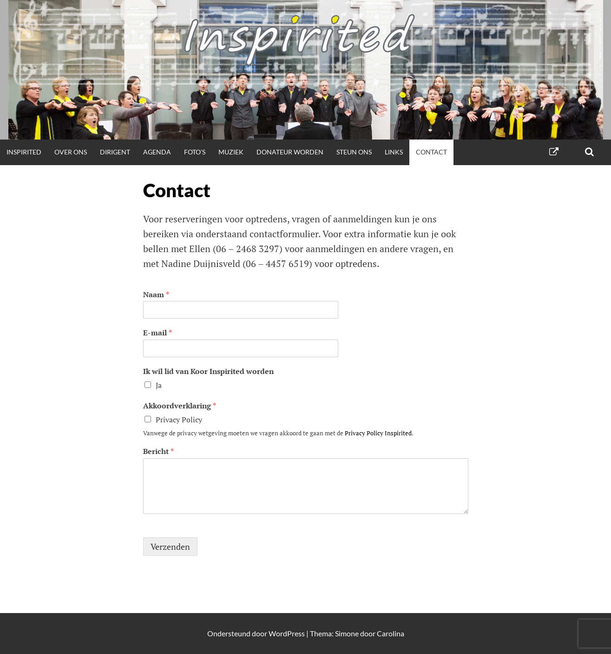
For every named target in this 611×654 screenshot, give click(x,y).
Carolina (390, 633)
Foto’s (194, 152)
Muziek (230, 152)
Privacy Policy (179, 419)
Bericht (158, 451)
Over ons (70, 152)
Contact (431, 152)
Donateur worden (289, 152)
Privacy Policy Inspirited (378, 433)
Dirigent (115, 152)
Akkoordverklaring (179, 406)
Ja (159, 385)
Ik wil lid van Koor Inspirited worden (208, 371)
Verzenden (170, 546)
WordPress (287, 633)
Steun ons (354, 152)
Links (394, 152)
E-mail (157, 333)
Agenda (157, 152)
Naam (156, 295)
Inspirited (24, 152)
